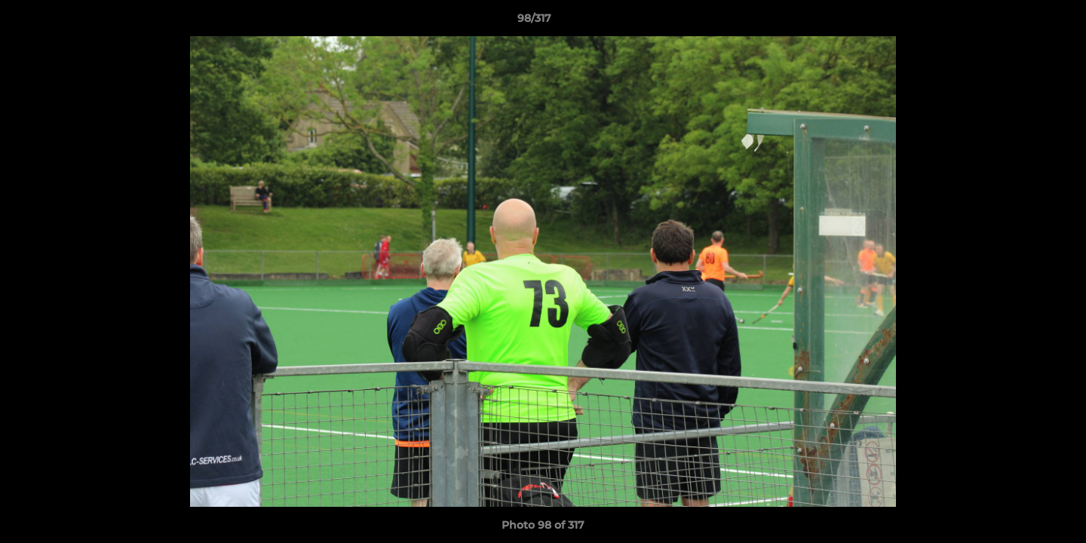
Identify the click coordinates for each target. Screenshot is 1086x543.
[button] (1023, 22)
